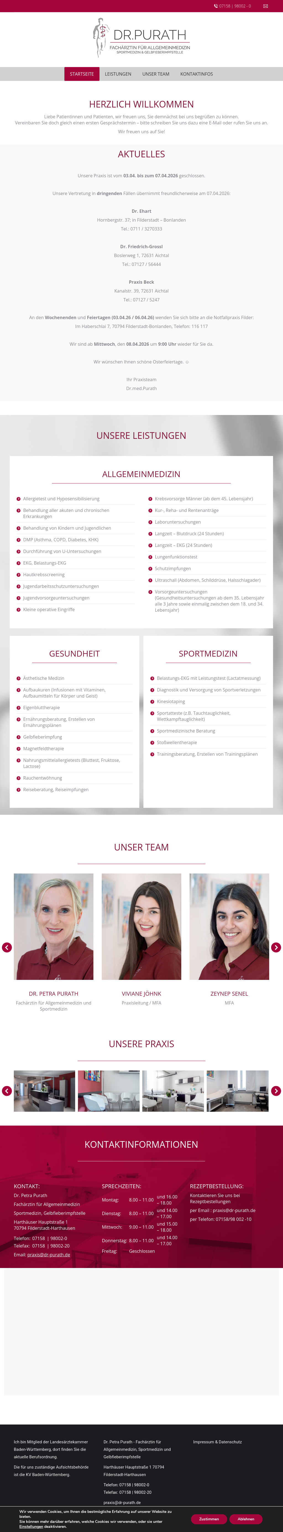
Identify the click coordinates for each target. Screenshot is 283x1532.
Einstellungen (31, 1526)
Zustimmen (209, 1519)
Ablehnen (246, 1519)
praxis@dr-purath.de (48, 1251)
